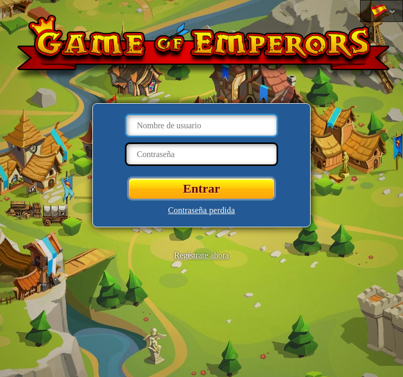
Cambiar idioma (378, 11)
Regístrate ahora (201, 255)
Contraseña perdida (201, 210)
